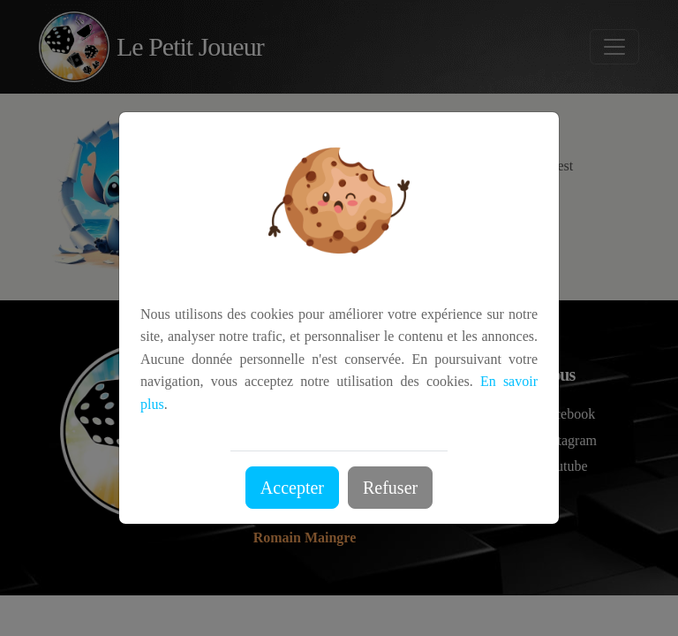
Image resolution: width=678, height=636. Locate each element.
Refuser (390, 487)
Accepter (292, 487)
